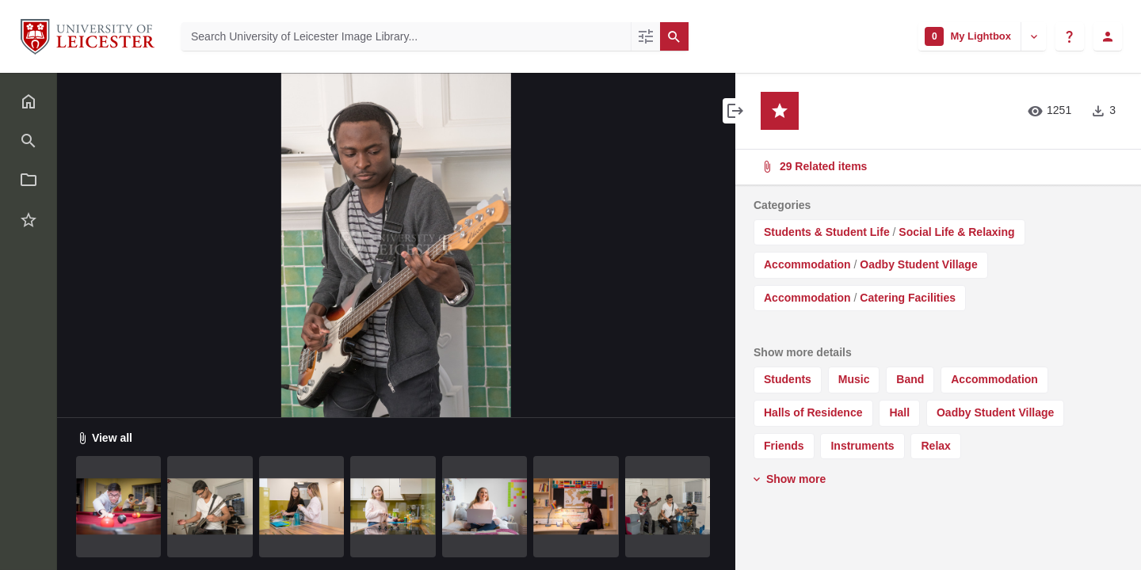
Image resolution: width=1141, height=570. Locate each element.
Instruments (862, 445)
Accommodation (807, 264)
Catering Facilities (908, 297)
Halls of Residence (813, 412)
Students (787, 379)
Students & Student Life (827, 232)
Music (854, 379)
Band (910, 379)
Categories (782, 205)
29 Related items (936, 166)
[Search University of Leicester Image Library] (406, 36)
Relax (935, 445)
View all (104, 437)
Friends (784, 445)
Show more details (803, 352)
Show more (788, 479)
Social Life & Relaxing (956, 232)
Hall (899, 412)
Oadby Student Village (918, 264)
